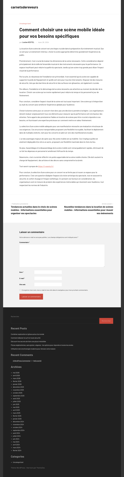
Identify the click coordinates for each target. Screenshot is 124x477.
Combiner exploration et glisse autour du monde (27, 334)
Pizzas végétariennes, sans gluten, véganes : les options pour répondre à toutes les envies (42, 345)
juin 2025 (16, 404)
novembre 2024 (18, 424)
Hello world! (37, 361)
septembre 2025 (18, 396)
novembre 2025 (18, 390)
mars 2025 (16, 413)
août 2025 (16, 398)
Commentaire (24, 242)
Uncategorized (25, 23)
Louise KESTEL (28, 42)
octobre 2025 (17, 393)
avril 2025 (16, 410)
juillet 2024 (17, 436)
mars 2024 (16, 447)
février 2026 (17, 381)
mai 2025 (16, 407)
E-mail (22, 278)
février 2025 (17, 416)
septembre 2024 (18, 430)
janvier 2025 (17, 419)
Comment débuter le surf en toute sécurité (25, 338)
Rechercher (15, 316)
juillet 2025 (17, 401)
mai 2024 (16, 442)
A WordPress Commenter (21, 361)
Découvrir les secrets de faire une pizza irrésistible (28, 341)
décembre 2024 (18, 421)
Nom (21, 272)
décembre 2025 (18, 387)
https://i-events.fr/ (45, 166)
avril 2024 (16, 445)
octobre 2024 (17, 427)
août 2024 (16, 433)
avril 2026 (16, 375)
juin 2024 (16, 439)
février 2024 (17, 450)
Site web (22, 284)
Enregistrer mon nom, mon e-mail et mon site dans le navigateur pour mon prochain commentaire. (55, 290)
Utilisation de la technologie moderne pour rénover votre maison (33, 349)
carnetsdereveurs (25, 7)
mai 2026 (16, 373)
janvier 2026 (17, 384)
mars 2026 (16, 378)
